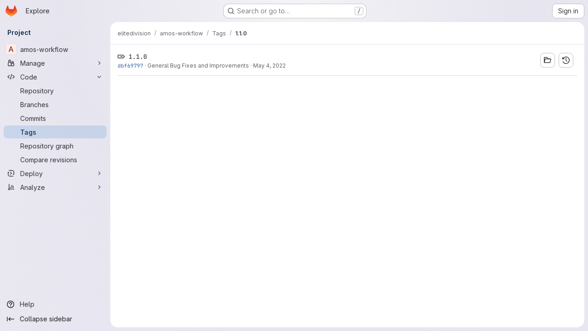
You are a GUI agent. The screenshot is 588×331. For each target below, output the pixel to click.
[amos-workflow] (55, 49)
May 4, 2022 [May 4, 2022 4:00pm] (269, 65)
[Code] (55, 76)
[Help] (55, 304)
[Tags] (55, 132)
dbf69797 (130, 65)
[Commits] (55, 118)
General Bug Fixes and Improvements (198, 65)
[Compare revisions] (55, 159)
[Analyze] (55, 187)
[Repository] (55, 90)
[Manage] (55, 63)
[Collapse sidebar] (55, 319)
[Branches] (55, 104)
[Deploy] (55, 173)
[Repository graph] (55, 145)
